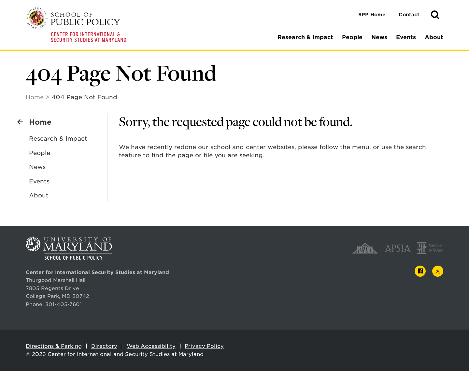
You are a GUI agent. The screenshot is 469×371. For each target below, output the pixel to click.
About (434, 37)
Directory (104, 346)
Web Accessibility (151, 346)
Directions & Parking (54, 346)
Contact (409, 15)
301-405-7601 (63, 304)
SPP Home (372, 15)
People (352, 37)
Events (406, 37)
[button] (434, 15)
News (379, 37)
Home (35, 97)
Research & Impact (305, 37)
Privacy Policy (204, 346)
